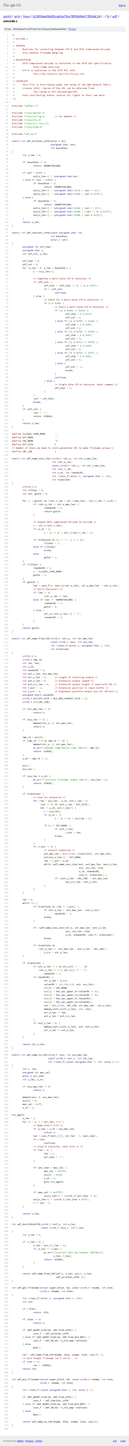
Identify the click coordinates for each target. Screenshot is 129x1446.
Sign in (122, 5)
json (123, 1440)
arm (17, 16)
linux (26, 16)
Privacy (29, 1440)
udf (114, 16)
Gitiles (20, 1440)
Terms (38, 1440)
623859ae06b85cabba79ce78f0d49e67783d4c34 (66, 16)
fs (108, 16)
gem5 (7, 16)
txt (115, 1440)
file (72, 29)
